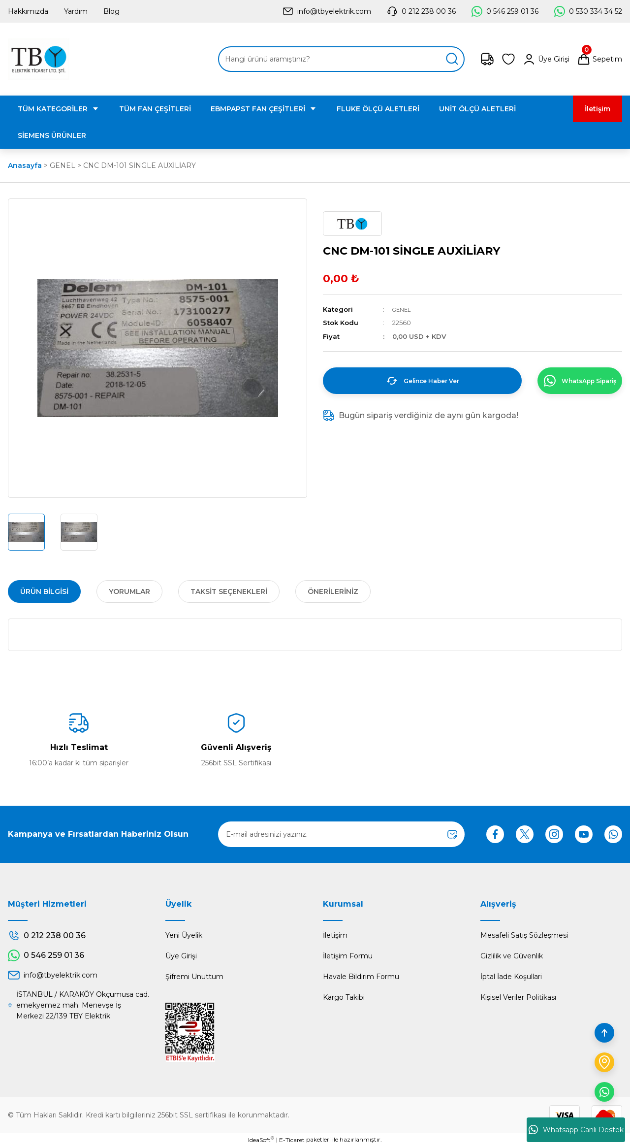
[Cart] (599, 59)
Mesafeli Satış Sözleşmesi (524, 935)
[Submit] (452, 834)
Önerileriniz (333, 591)
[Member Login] (545, 59)
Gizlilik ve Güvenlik (511, 955)
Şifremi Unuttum (194, 976)
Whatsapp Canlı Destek (576, 1129)
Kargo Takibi (344, 997)
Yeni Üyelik (183, 935)
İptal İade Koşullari (511, 976)
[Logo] (38, 59)
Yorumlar (129, 591)
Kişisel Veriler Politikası (518, 997)
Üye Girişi (181, 955)
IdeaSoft (261, 1140)
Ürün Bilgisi (44, 591)
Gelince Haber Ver (411, 381)
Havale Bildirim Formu (361, 976)
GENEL (402, 309)
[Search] (341, 59)
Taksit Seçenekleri (228, 591)
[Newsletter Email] (341, 834)
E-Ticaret (292, 1140)
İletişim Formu (348, 955)
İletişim (335, 935)
